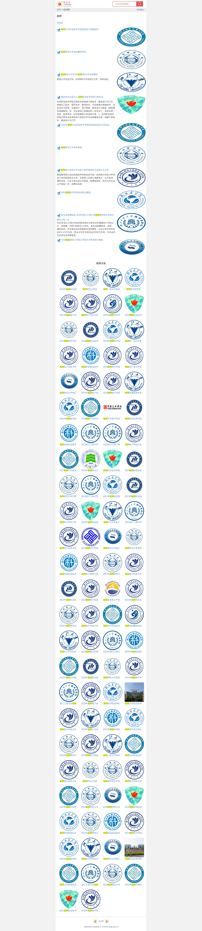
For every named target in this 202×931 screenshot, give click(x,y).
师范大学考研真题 (71, 147)
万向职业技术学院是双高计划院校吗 (79, 29)
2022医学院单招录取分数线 (76, 192)
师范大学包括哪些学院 (73, 52)
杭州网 (101, 921)
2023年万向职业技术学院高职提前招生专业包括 (85, 125)
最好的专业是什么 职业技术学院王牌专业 (82, 97)
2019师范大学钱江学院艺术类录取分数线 (82, 240)
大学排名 (105, 927)
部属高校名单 (133, 393)
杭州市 (60, 23)
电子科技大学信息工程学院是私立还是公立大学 (85, 170)
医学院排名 (133, 289)
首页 (59, 10)
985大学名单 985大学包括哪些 (79, 74)
